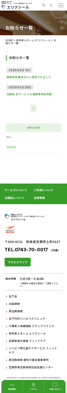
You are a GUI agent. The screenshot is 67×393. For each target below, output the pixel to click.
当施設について (14, 198)
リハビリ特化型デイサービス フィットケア (33, 350)
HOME (9, 40)
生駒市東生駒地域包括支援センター (31, 367)
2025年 (11, 147)
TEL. (32, 249)
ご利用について (44, 190)
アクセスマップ (17, 262)
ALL (9, 137)
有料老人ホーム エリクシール (33, 40)
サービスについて (16, 190)
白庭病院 (14, 304)
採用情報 (39, 198)
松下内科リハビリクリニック (27, 318)
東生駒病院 (16, 311)
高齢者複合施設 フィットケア (27, 341)
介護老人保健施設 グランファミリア (31, 326)
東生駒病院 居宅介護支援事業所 (29, 360)
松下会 (13, 296)
